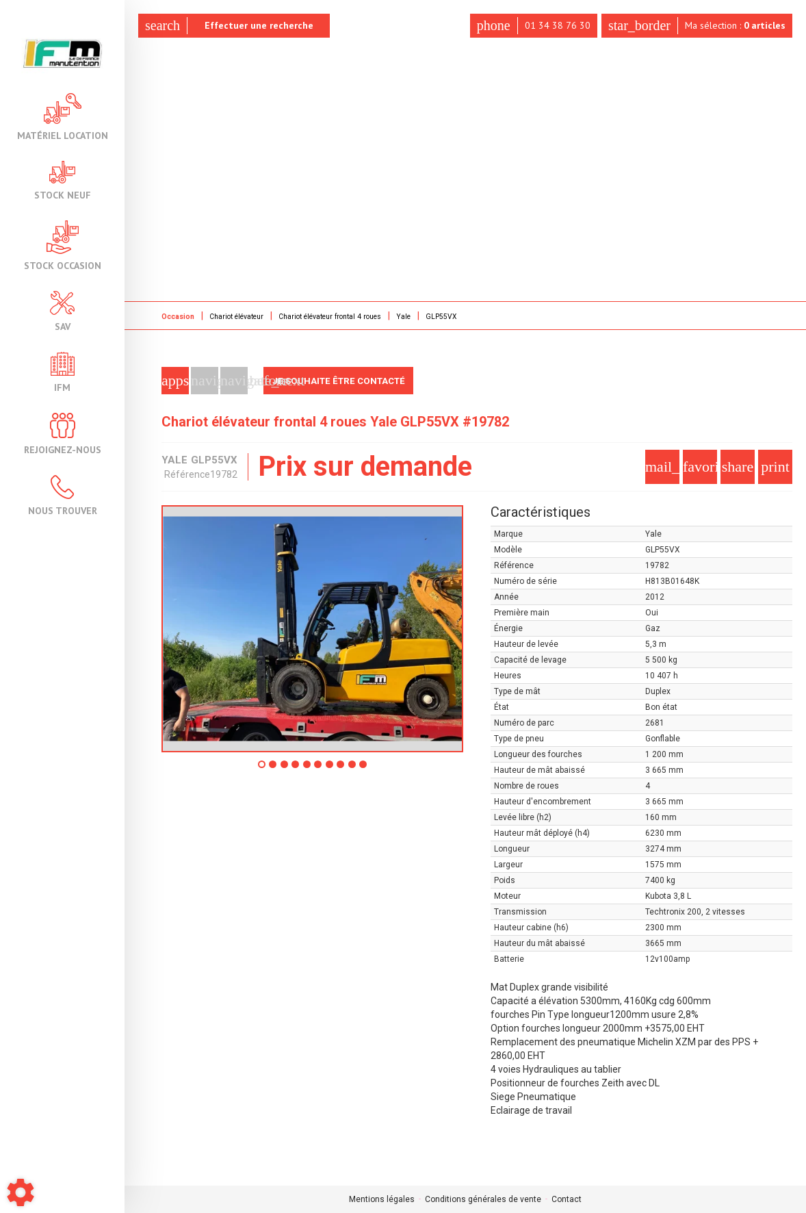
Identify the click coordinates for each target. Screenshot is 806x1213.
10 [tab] (377, 768)
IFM (63, 372)
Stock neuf (62, 180)
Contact (566, 1199)
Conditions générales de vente (483, 1199)
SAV (62, 311)
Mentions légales (382, 1199)
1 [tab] (252, 768)
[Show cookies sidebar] (20, 1192)
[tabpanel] (312, 629)
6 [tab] (320, 768)
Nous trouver (62, 495)
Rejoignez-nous (62, 434)
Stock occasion (62, 245)
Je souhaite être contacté (344, 380)
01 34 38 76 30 (527, 25)
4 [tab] (293, 768)
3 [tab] (279, 768)
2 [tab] (265, 768)
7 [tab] (334, 768)
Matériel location (62, 116)
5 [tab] (306, 768)
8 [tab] (347, 768)
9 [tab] (361, 768)
